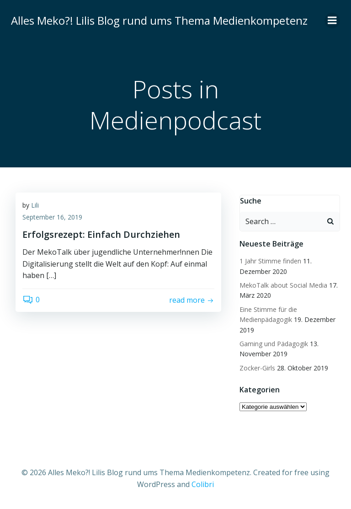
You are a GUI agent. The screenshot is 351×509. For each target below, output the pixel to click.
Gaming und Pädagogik (273, 343)
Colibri (202, 484)
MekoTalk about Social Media (283, 285)
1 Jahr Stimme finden (270, 261)
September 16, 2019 (52, 217)
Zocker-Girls (257, 368)
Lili (35, 205)
